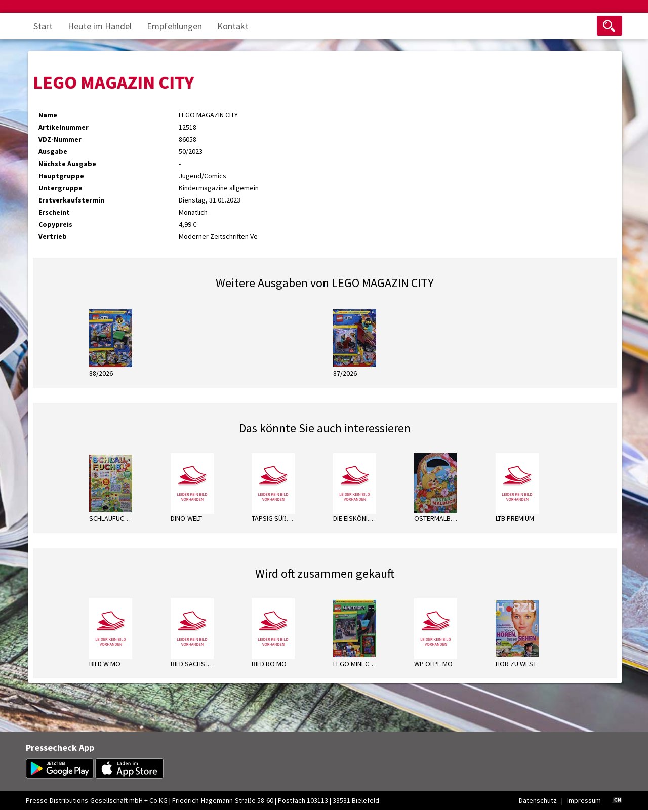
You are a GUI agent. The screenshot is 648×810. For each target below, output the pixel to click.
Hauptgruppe (61, 175)
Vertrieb (52, 236)
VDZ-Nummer (60, 139)
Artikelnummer (63, 127)
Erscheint (54, 212)
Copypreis (55, 224)
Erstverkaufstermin (71, 200)
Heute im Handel (100, 26)
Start (43, 26)
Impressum (584, 800)
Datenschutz (538, 800)
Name (47, 114)
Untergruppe (60, 187)
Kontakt (233, 26)
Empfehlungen (174, 26)
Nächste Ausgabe (67, 163)
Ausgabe (52, 151)
